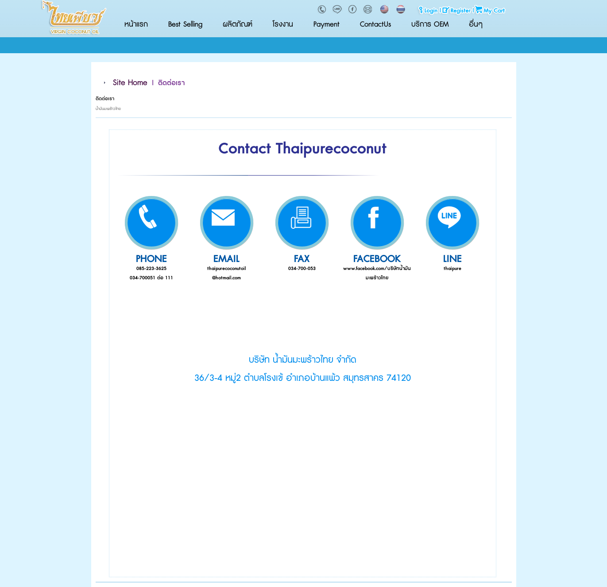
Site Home (130, 83)
